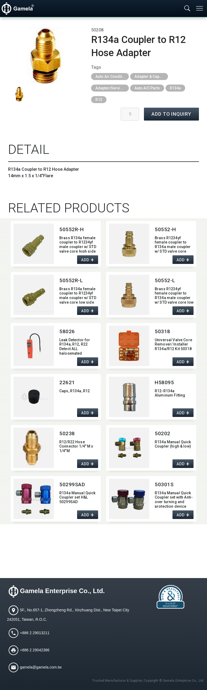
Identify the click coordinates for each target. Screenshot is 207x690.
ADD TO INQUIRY (171, 114)
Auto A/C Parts (147, 88)
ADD (85, 260)
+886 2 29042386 (34, 650)
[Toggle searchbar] (187, 8)
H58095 (164, 382)
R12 (98, 99)
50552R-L (71, 280)
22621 (67, 382)
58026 (67, 331)
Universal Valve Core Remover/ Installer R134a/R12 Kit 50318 (173, 344)
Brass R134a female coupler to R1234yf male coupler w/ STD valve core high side (77, 244)
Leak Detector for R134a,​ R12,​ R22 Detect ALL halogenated (74, 346)
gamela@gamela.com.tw (40, 667)
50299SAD (72, 484)
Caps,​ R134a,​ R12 (74, 391)
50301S (164, 484)
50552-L (165, 280)
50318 (162, 331)
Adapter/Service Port (112, 88)
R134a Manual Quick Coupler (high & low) (173, 444)
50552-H (165, 229)
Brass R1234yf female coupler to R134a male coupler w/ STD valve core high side (173, 244)
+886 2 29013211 (34, 633)
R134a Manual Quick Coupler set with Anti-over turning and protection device (174, 499)
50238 (67, 433)
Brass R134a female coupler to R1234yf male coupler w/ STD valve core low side (77, 295)
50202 (162, 433)
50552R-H (71, 229)
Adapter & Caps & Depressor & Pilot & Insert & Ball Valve (151, 76)
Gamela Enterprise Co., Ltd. (62, 590)
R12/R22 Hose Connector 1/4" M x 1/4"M (76, 446)
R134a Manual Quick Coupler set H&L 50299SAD (77, 497)
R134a (175, 88)
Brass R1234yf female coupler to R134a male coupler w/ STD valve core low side (174, 295)
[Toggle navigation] (200, 8)
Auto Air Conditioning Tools (112, 76)
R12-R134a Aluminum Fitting (170, 393)
